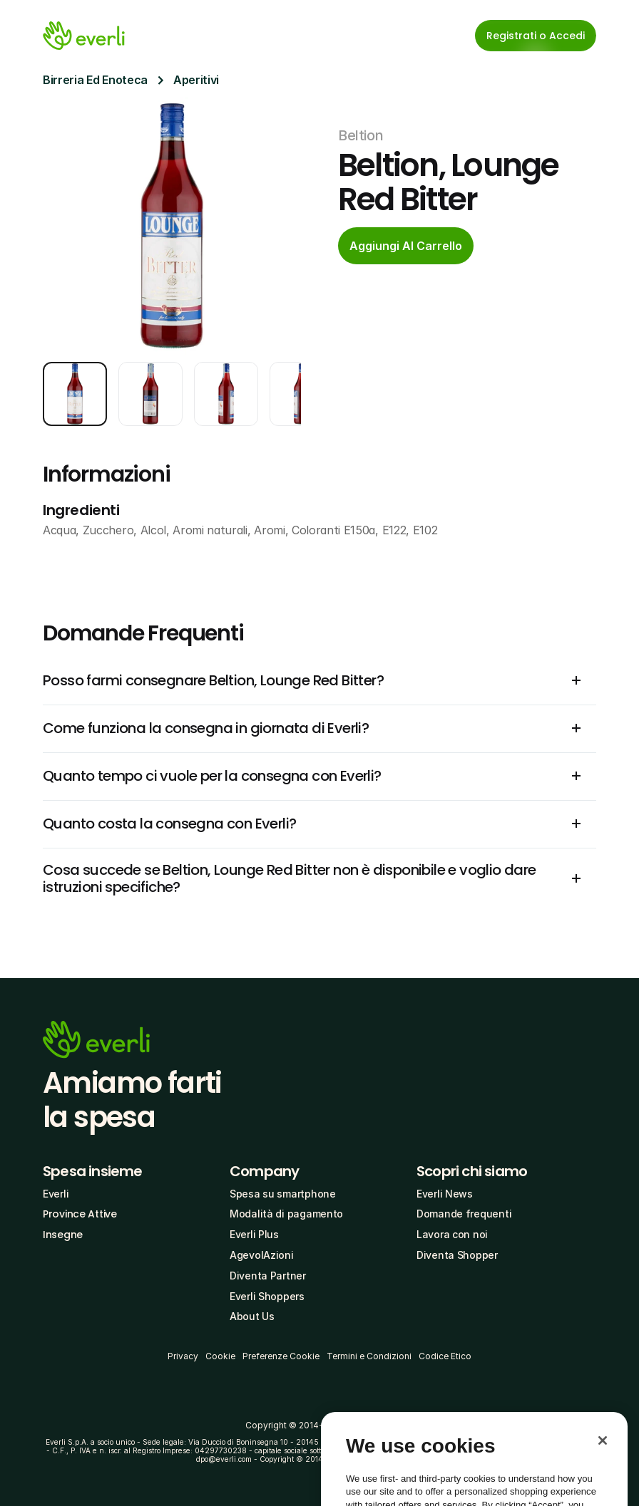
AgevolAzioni (262, 1255)
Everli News (444, 1194)
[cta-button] (406, 245)
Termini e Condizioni (369, 1356)
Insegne (63, 1234)
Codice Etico (445, 1356)
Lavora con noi (452, 1234)
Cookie (220, 1356)
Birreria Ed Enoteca (95, 80)
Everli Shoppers (267, 1296)
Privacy (183, 1356)
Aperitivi (196, 80)
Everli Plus (254, 1234)
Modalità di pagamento (286, 1214)
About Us (252, 1316)
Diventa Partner (268, 1275)
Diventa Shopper (457, 1255)
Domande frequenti (463, 1214)
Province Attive (80, 1214)
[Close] (602, 1465)
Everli (55, 1194)
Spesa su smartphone (283, 1194)
